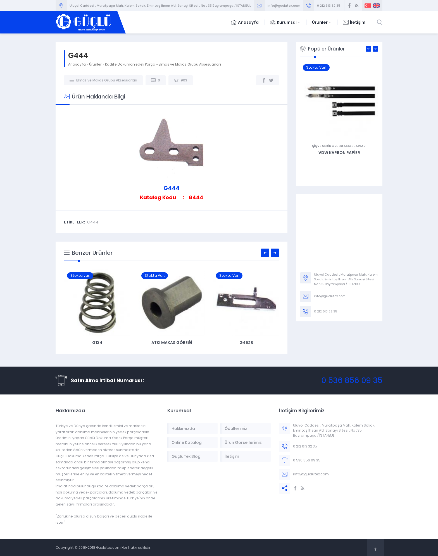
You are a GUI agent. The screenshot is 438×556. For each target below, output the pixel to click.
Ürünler (322, 22)
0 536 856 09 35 (351, 380)
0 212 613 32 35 (328, 5)
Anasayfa (245, 22)
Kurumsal (285, 22)
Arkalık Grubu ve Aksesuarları (339, 146)
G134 (171, 342)
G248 (339, 152)
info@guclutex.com (284, 5)
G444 (93, 222)
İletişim (354, 22)
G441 (97, 342)
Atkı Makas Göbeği (246, 342)
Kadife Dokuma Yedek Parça (130, 64)
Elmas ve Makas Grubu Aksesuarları (190, 64)
